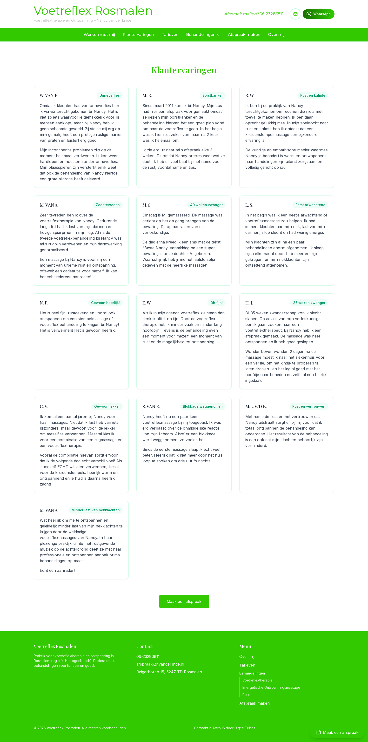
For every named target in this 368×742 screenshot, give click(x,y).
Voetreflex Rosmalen (93, 11)
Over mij (276, 34)
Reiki (246, 695)
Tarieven (169, 34)
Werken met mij (99, 34)
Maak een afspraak (184, 601)
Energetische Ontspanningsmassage (271, 687)
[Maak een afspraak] (337, 732)
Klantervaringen (138, 34)
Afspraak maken (244, 34)
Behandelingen (203, 34)
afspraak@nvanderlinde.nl (160, 664)
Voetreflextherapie (257, 680)
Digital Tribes (244, 728)
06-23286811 (271, 14)
